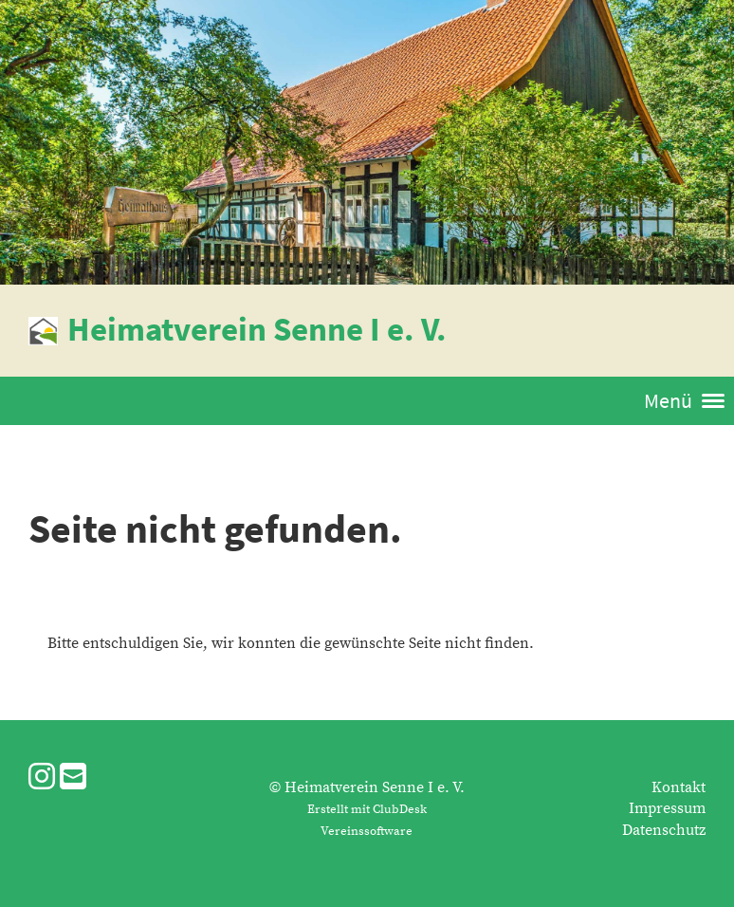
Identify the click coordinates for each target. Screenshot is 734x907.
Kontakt (678, 787)
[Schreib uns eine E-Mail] (73, 779)
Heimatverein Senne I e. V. (257, 329)
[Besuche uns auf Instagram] (41, 779)
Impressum (667, 808)
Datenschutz (664, 830)
